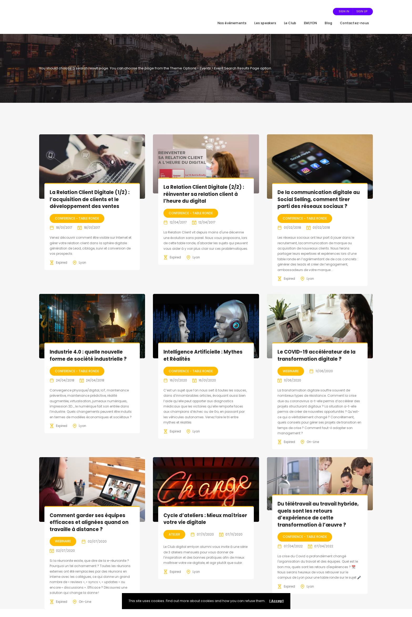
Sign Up (361, 11)
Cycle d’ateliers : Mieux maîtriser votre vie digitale (198, 519)
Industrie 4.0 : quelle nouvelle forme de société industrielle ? (89, 355)
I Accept (276, 601)
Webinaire (291, 371)
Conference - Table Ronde (77, 218)
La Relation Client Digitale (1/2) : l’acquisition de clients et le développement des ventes (91, 199)
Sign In (344, 11)
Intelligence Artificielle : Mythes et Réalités (204, 355)
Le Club (290, 23)
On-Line (313, 442)
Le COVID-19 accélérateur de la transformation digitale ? (318, 355)
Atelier (174, 534)
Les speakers (265, 23)
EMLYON (310, 23)
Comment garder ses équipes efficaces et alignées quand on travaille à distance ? (90, 522)
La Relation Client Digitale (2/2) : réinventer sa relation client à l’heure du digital (205, 194)
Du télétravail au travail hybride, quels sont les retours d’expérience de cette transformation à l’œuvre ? (316, 514)
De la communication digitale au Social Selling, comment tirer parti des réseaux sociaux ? (318, 199)
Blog (328, 23)
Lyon (82, 262)
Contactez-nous (354, 23)
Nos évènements (232, 23)
